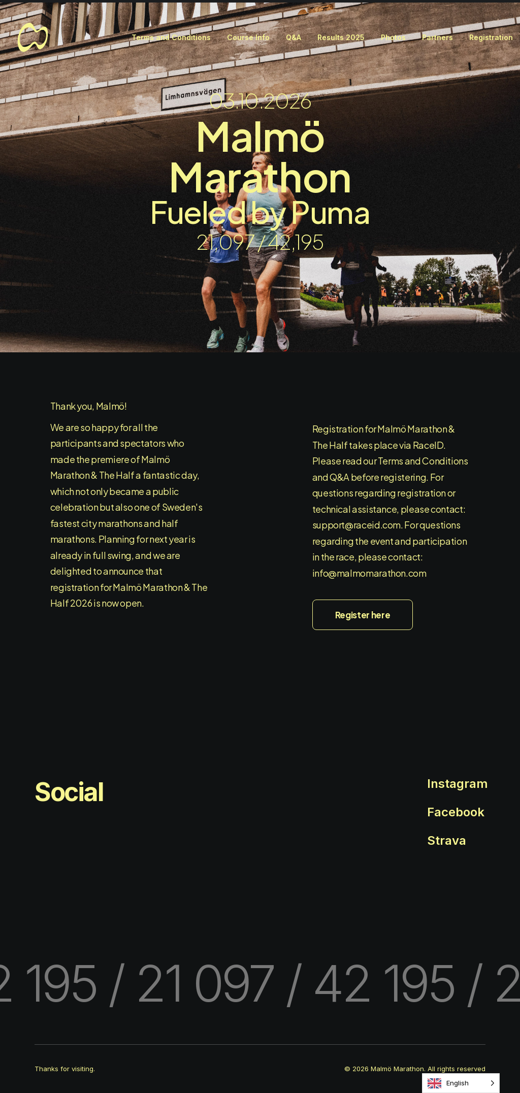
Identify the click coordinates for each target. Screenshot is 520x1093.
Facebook (455, 812)
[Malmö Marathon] (32, 37)
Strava (446, 840)
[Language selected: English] (461, 1083)
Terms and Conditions (171, 37)
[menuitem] (171, 37)
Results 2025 (341, 37)
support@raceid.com (356, 525)
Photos (393, 37)
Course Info (248, 37)
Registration (491, 37)
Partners (437, 37)
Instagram (457, 783)
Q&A (293, 37)
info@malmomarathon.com (369, 573)
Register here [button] (363, 614)
